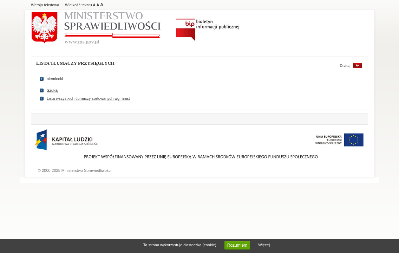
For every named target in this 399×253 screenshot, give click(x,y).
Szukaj (52, 90)
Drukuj (345, 65)
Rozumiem (237, 245)
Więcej (264, 245)
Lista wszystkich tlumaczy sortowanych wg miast (88, 98)
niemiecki (55, 79)
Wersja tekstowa (45, 5)
